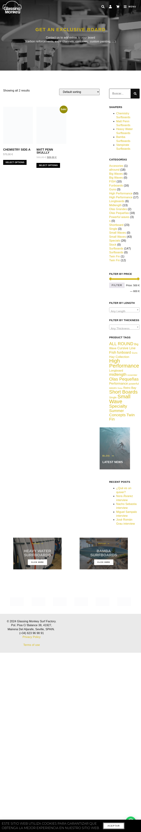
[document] (70, 416)
